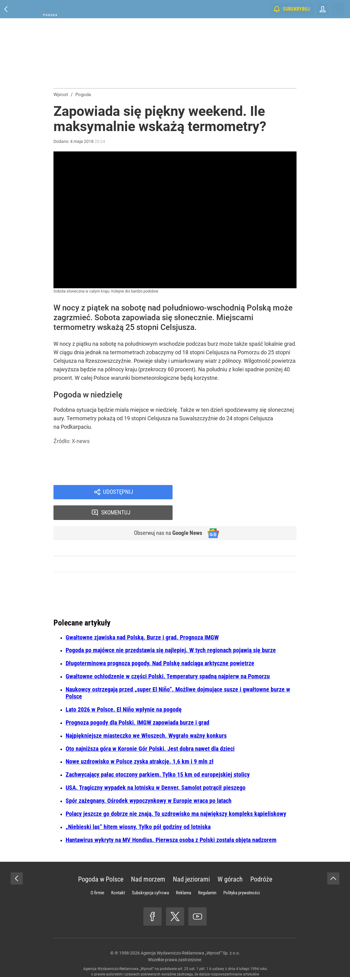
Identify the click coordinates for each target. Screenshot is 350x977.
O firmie (97, 873)
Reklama (183, 873)
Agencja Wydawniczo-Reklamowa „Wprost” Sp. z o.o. (190, 933)
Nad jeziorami (191, 860)
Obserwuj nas (165, 514)
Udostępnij (117, 492)
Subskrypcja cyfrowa (150, 873)
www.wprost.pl (184, 960)
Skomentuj (242, 492)
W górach (230, 860)
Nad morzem (148, 860)
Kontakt (118, 873)
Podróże (261, 860)
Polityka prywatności (241, 873)
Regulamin (207, 873)
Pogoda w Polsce (100, 860)
